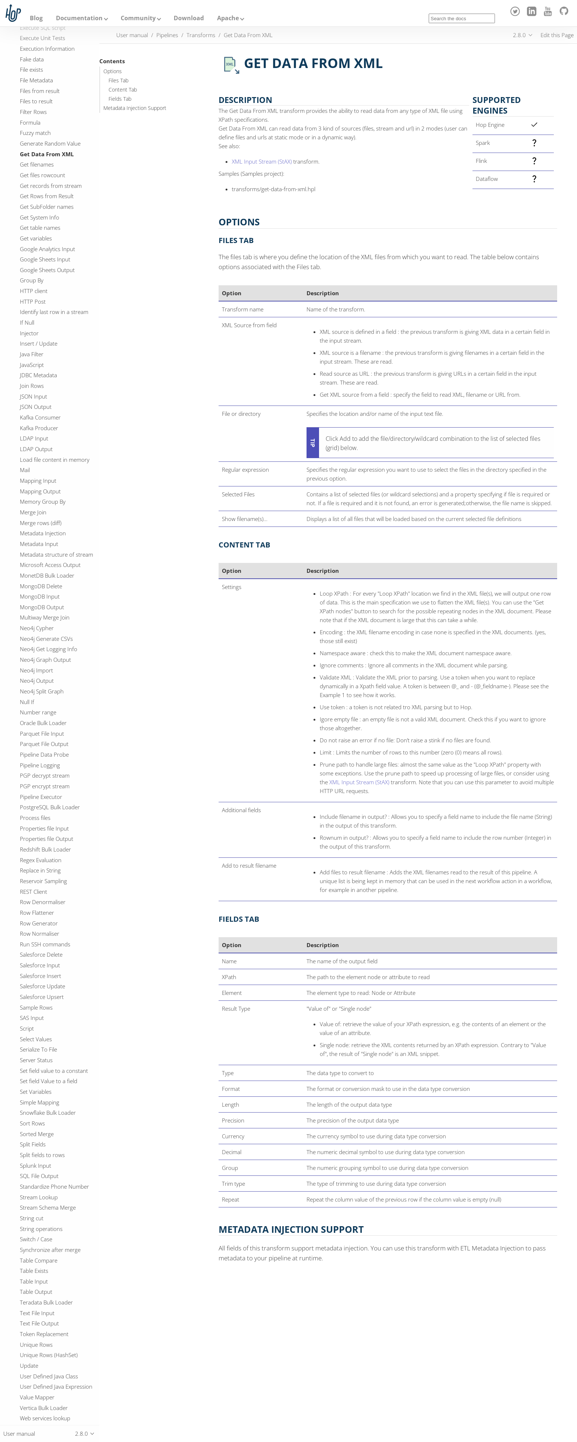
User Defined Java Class (49, 1376)
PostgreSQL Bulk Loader (50, 807)
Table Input (34, 1281)
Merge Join (33, 512)
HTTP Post (33, 301)
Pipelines (167, 35)
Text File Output (39, 1323)
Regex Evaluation (40, 860)
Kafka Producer (39, 428)
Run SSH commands (45, 944)
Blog (36, 18)
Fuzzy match (35, 133)
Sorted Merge (37, 1134)
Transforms (201, 35)
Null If (27, 702)
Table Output (36, 1292)
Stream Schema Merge (48, 1207)
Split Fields (33, 1144)
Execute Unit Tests (42, 38)
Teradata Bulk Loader (46, 1302)
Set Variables (36, 1092)
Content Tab (123, 89)
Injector (29, 333)
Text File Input (37, 1313)
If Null (27, 322)
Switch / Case (36, 1239)
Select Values (36, 1039)
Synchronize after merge (50, 1250)
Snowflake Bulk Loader (48, 1113)
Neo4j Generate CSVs (46, 639)
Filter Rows (33, 112)
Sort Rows (32, 1123)
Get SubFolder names (47, 207)
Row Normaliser (39, 933)
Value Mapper (37, 1397)
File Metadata (36, 80)
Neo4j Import (36, 670)
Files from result (40, 91)
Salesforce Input (40, 965)
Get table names (40, 228)
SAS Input (32, 1018)
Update (29, 1365)
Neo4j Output (37, 681)
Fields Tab (120, 99)
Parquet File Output (44, 744)
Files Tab (118, 80)
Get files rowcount (42, 175)
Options (112, 71)
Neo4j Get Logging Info (48, 649)
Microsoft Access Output (50, 565)
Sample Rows (36, 1007)
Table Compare (38, 1260)
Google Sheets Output (47, 270)
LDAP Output (36, 449)
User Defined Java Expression (56, 1386)
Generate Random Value (50, 143)
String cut (31, 1218)
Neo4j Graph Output (45, 660)
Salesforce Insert (40, 976)
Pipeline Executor (41, 797)
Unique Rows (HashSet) (49, 1355)
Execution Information (47, 48)
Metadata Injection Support (134, 108)
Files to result (36, 101)
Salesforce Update (42, 986)
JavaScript (32, 365)
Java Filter (31, 354)
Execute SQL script (43, 28)
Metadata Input (39, 544)
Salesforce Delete (41, 954)
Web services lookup (45, 1418)
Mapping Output (40, 491)
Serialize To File (38, 1049)
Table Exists (34, 1271)
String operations (41, 1229)
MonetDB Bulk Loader (47, 575)
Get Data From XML (47, 154)
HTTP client (33, 291)
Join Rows (32, 386)
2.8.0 (519, 35)
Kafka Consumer (40, 417)
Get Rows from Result (47, 196)
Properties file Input (44, 828)
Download (189, 18)
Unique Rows (36, 1345)
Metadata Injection (43, 533)
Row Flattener (37, 913)
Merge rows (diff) (40, 523)
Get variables (36, 238)
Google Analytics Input (47, 249)
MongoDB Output (42, 607)
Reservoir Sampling (43, 881)
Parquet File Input (42, 733)
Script (27, 1028)
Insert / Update (38, 343)
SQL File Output (39, 1176)
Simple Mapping (39, 1102)
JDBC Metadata (38, 375)
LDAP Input (34, 438)
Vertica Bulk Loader (44, 1408)
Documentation (79, 18)
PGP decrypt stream (45, 775)
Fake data (32, 59)
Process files (35, 818)
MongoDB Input (40, 596)
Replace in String (40, 870)
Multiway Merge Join (45, 617)
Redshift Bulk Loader (45, 849)
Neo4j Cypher (37, 628)
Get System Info (39, 217)
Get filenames (37, 164)
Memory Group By (43, 501)
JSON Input (33, 396)
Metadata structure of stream (56, 554)
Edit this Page (557, 35)
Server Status (36, 1060)
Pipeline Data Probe (44, 754)
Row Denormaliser (43, 902)
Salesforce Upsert (42, 997)
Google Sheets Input (45, 259)
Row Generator (39, 923)
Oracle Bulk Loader (43, 723)
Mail (25, 470)
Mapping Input (38, 480)
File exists (31, 69)
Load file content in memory (54, 460)
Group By (31, 280)
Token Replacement (44, 1334)
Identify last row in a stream (54, 312)
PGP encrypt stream (45, 786)
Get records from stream (51, 186)
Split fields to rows (42, 1155)
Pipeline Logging (40, 765)
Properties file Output (46, 839)
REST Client (33, 892)
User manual (132, 35)
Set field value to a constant (54, 1071)
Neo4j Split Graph (42, 691)
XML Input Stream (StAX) (262, 161)
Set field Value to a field (48, 1081)
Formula (30, 122)
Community (138, 18)
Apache (228, 18)
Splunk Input (35, 1165)
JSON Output (36, 407)
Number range (38, 712)
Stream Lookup (39, 1197)
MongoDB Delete (41, 586)
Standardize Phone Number (54, 1186)
